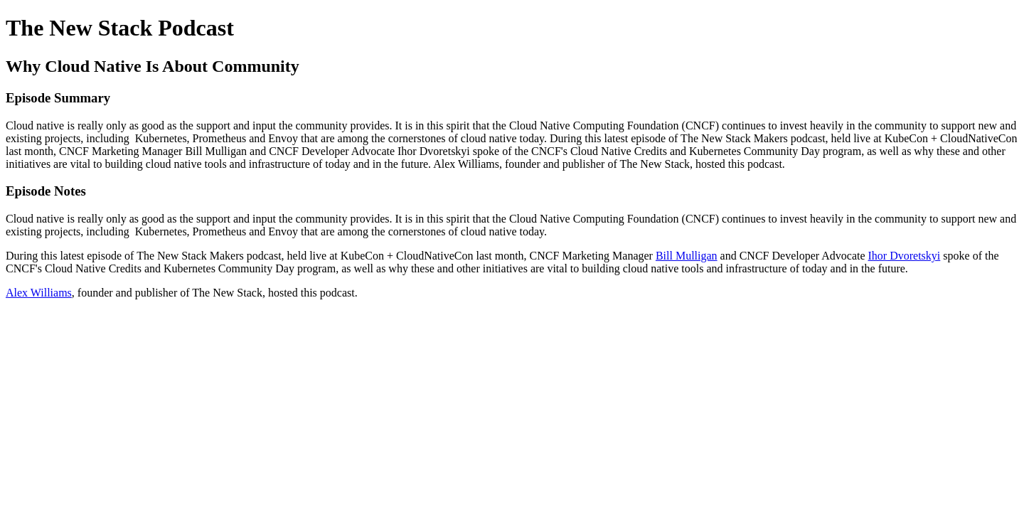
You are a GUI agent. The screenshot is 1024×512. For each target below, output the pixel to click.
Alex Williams (39, 293)
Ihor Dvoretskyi (904, 256)
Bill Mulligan (687, 256)
